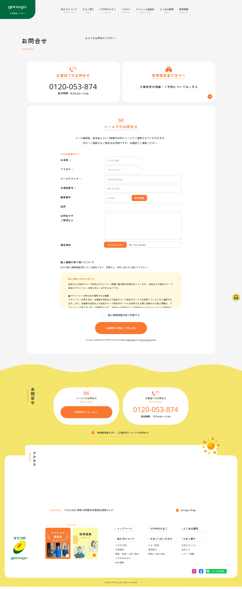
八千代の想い (121, 547)
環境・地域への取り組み (127, 556)
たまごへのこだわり (161, 541)
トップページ (124, 531)
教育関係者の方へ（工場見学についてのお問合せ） (121, 434)
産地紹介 (152, 551)
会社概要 (119, 564)
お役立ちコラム (188, 547)
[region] (121, 292)
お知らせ (185, 551)
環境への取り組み (157, 556)
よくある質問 (190, 531)
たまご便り (189, 541)
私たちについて (125, 541)
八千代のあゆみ (122, 560)
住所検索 (139, 200)
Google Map (186, 512)
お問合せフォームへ (86, 414)
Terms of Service (145, 342)
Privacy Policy (130, 342)
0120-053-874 (155, 411)
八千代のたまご (158, 531)
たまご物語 (153, 547)
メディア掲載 (187, 556)
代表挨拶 (119, 551)
